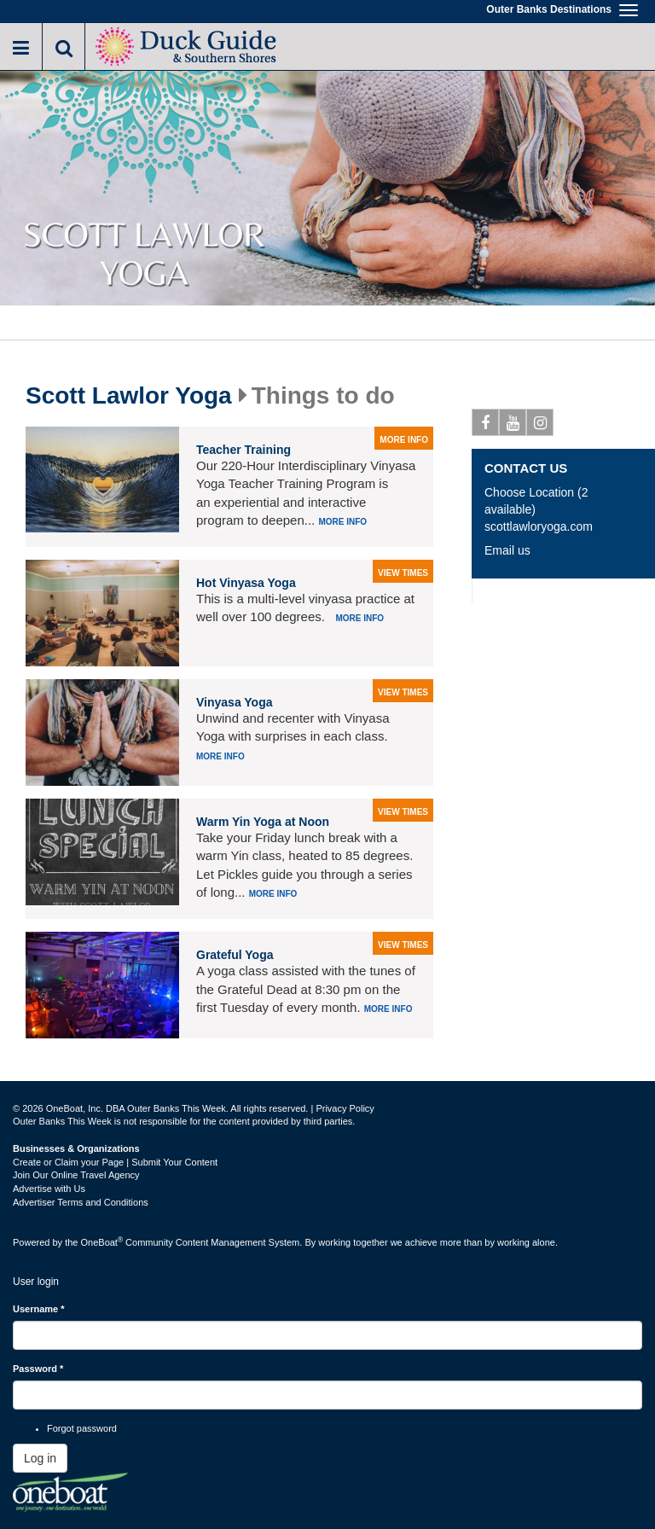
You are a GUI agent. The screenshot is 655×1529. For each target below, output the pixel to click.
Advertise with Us (49, 1188)
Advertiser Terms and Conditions (80, 1202)
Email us (507, 550)
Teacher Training (243, 449)
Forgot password (82, 1428)
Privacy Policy (345, 1108)
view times (403, 573)
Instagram (540, 426)
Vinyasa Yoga (234, 702)
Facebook (485, 426)
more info (404, 440)
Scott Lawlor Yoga (129, 396)
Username (39, 1309)
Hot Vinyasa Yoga (246, 583)
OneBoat (102, 1242)
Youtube (513, 426)
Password (38, 1368)
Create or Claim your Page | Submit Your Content (115, 1162)
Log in (40, 1458)
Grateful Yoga (235, 955)
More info (342, 521)
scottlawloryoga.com (538, 526)
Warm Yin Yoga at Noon (262, 821)
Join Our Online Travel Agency (76, 1175)
